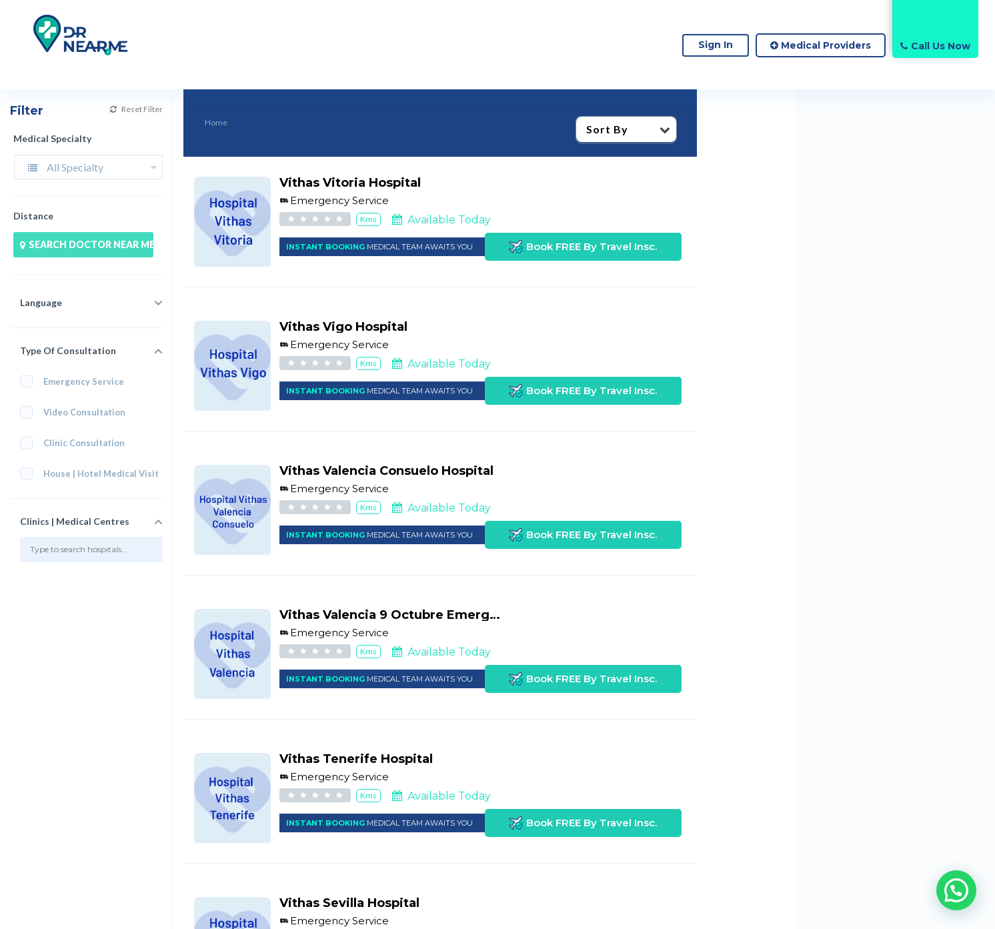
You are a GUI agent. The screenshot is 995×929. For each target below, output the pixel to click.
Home (216, 122)
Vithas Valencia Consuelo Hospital (386, 470)
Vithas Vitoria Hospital (350, 182)
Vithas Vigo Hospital (343, 326)
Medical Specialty (52, 138)
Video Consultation (77, 412)
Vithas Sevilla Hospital (349, 903)
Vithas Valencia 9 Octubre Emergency (399, 615)
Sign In (715, 45)
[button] (956, 890)
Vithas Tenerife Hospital (356, 759)
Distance (33, 215)
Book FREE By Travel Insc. (583, 246)
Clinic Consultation (76, 443)
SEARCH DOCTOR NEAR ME (86, 244)
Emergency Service (72, 381)
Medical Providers (820, 45)
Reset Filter (136, 109)
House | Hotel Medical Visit (91, 474)
